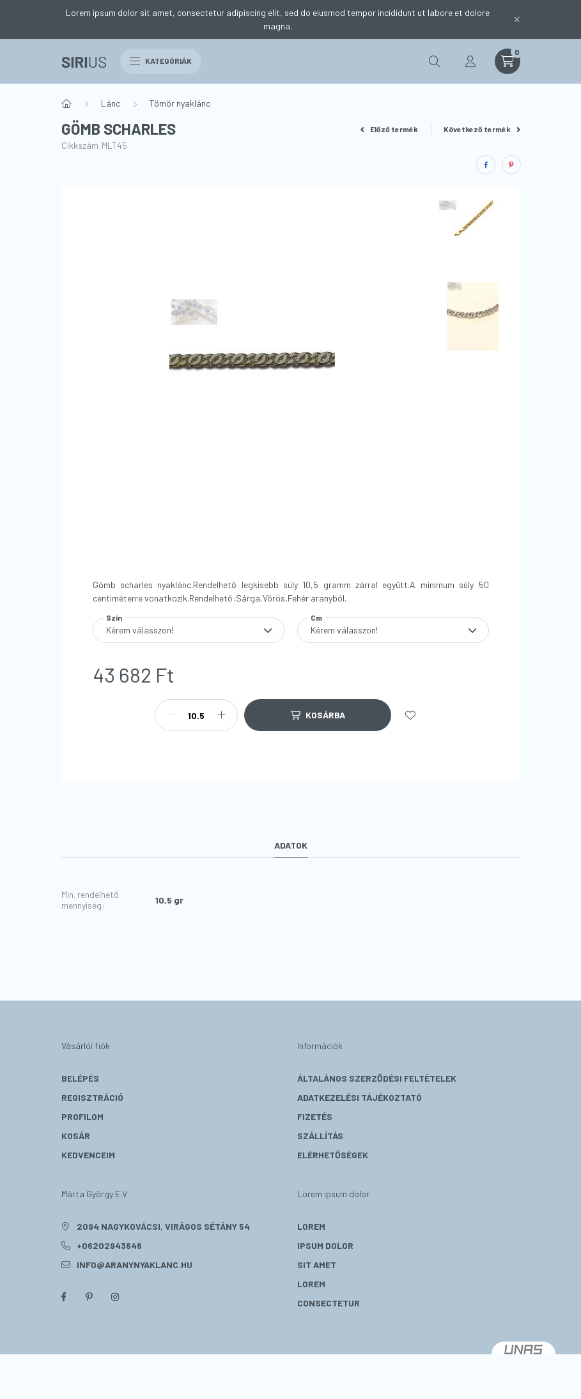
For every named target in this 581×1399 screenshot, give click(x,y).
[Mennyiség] (196, 715)
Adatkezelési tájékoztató (359, 1097)
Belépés (80, 1078)
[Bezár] (517, 19)
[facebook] (485, 164)
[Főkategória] (66, 103)
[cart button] (507, 61)
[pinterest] (511, 164)
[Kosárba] (317, 715)
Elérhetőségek (332, 1154)
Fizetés (314, 1116)
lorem (311, 1226)
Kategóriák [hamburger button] (161, 60)
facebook (64, 1297)
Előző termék (389, 129)
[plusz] (221, 715)
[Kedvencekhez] (410, 715)
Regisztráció (92, 1097)
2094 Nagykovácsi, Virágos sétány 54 (163, 1226)
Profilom (82, 1116)
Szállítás (320, 1135)
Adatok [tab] (290, 845)
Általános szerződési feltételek (376, 1078)
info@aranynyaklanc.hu (134, 1264)
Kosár (75, 1135)
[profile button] (470, 61)
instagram (115, 1297)
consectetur (328, 1302)
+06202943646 (109, 1245)
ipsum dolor (325, 1245)
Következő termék (482, 129)
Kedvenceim (88, 1154)
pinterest (89, 1297)
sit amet (316, 1264)
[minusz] (171, 715)
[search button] (434, 61)
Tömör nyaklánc (180, 103)
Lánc (110, 103)
